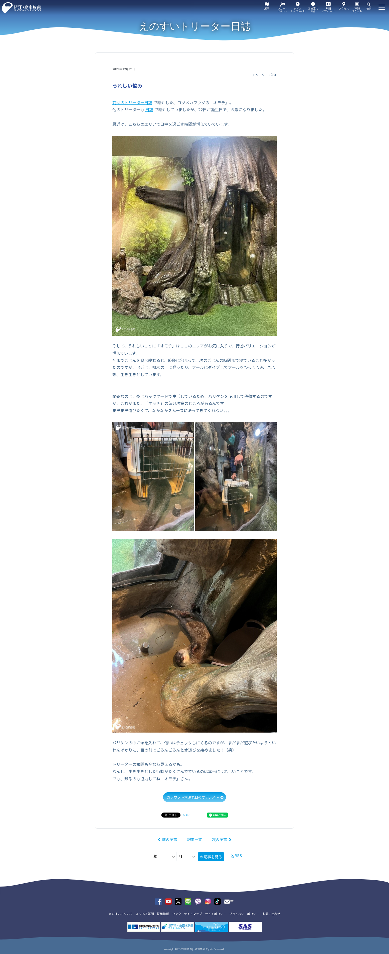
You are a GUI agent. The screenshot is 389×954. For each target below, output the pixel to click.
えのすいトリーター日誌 (194, 26)
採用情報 (163, 914)
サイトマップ (193, 914)
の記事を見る (211, 856)
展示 (266, 8)
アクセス (344, 8)
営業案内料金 (313, 9)
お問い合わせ (271, 914)
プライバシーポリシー (244, 914)
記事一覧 (194, 839)
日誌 (149, 109)
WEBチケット (357, 9)
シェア (187, 815)
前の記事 (169, 839)
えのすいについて (121, 914)
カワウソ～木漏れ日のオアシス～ (193, 797)
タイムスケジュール (297, 9)
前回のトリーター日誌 (132, 102)
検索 (368, 8)
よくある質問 (145, 914)
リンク (176, 914)
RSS (238, 855)
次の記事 (219, 839)
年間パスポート (328, 9)
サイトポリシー (215, 914)
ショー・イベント (282, 9)
